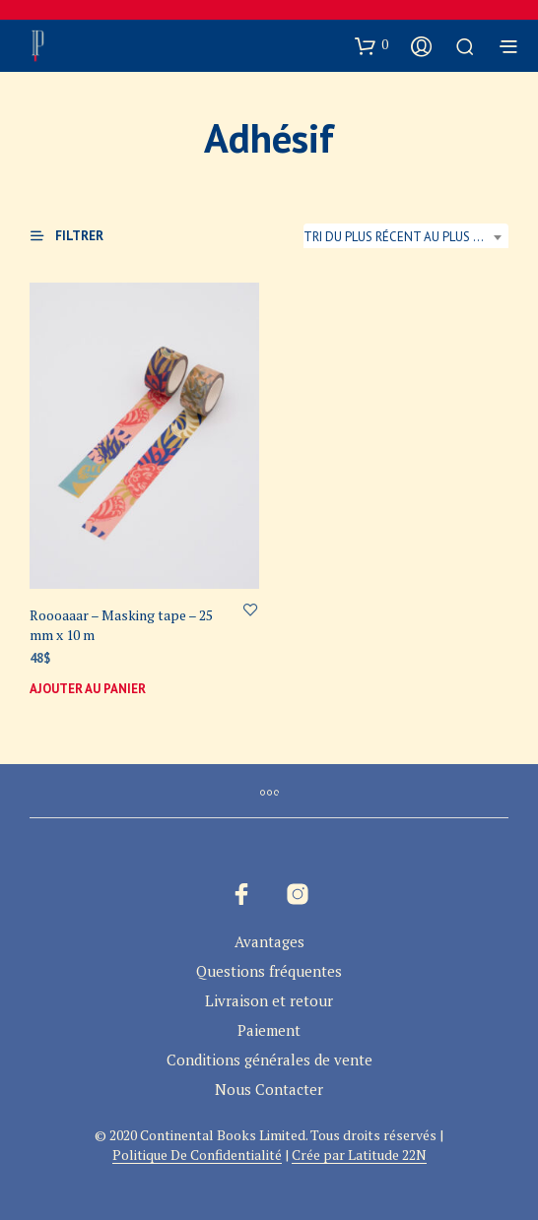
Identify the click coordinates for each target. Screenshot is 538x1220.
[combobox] (405, 237)
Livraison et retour (269, 1000)
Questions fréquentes (269, 971)
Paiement (269, 1030)
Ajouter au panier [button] (88, 687)
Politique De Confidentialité (197, 1155)
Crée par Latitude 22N (359, 1155)
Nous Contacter (269, 1089)
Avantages (269, 941)
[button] (371, 45)
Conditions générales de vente (269, 1059)
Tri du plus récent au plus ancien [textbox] (405, 236)
